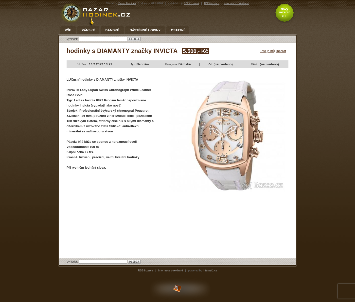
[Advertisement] (108, 209)
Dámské (112, 30)
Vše (68, 30)
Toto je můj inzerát (273, 51)
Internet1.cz (210, 270)
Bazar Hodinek (127, 3)
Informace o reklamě (170, 270)
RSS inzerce (211, 3)
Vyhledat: (73, 38)
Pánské (88, 30)
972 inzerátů (191, 3)
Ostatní (177, 30)
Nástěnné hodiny (145, 30)
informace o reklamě (236, 3)
